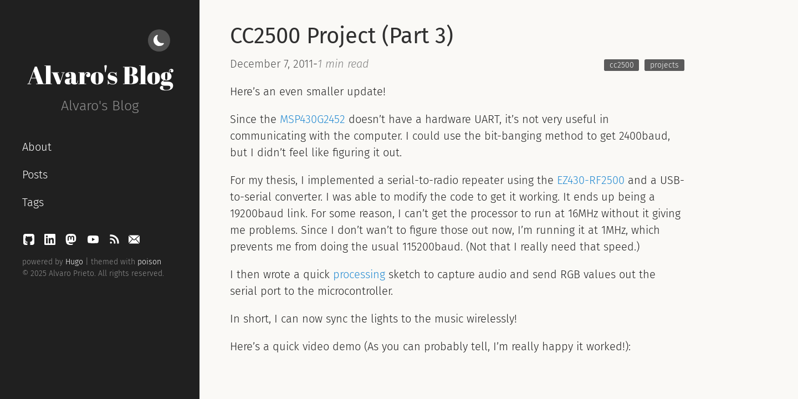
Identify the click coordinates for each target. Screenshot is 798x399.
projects (664, 65)
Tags (33, 202)
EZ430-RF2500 (591, 180)
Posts (35, 174)
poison (149, 262)
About (37, 147)
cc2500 (622, 65)
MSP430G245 (310, 119)
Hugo (74, 262)
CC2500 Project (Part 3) (341, 36)
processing (359, 274)
